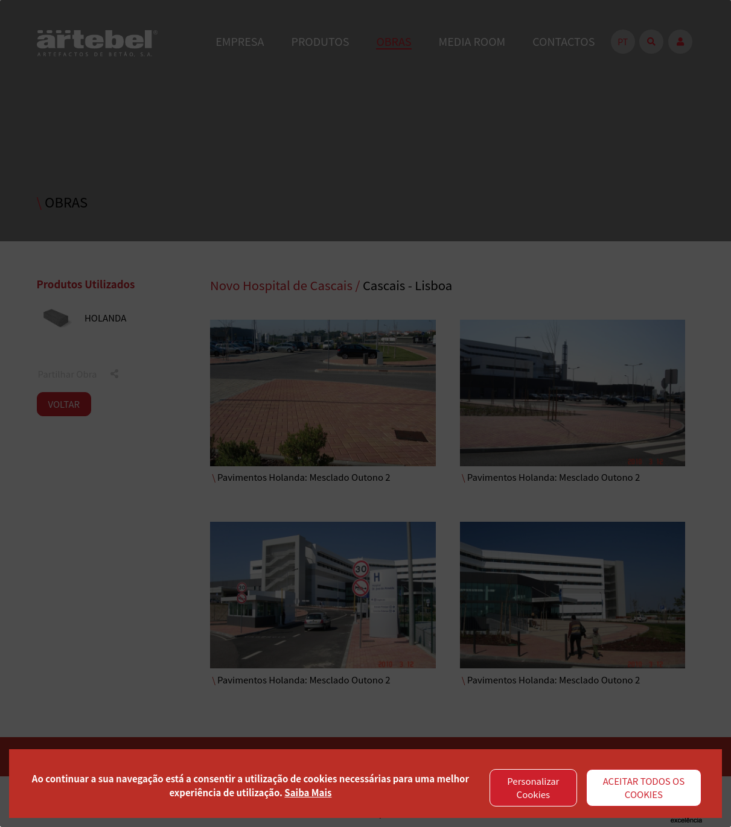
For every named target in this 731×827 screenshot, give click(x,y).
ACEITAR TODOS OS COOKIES (644, 788)
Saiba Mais (307, 792)
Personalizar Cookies (533, 788)
